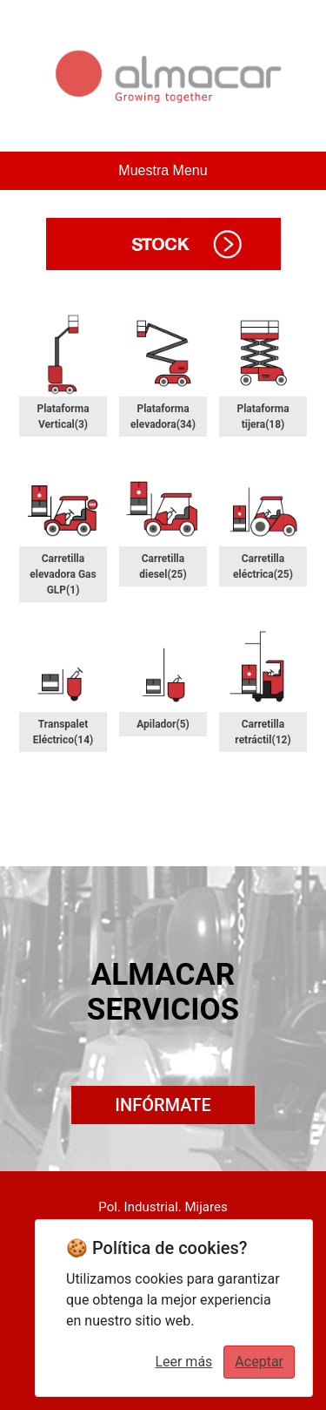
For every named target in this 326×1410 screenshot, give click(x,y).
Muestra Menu (162, 170)
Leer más (183, 1361)
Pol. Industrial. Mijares (162, 1207)
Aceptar (259, 1361)
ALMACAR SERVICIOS (163, 992)
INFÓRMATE (162, 1105)
